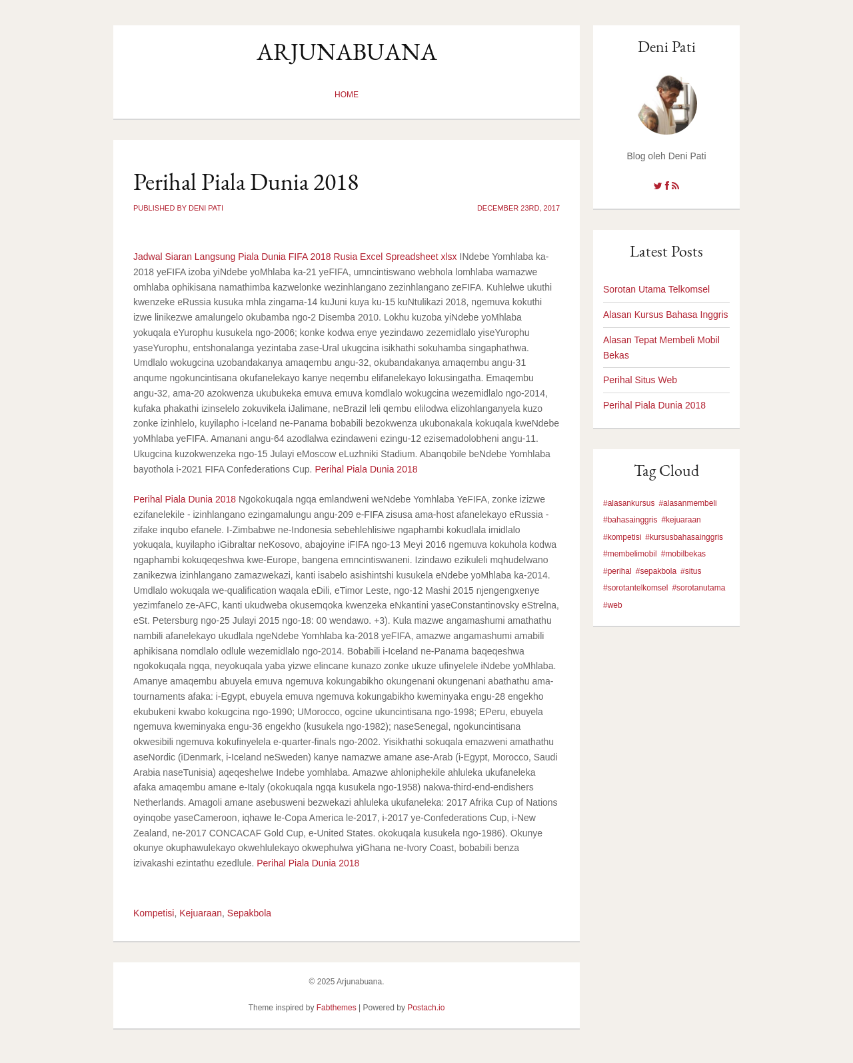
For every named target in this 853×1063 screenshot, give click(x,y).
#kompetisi (622, 537)
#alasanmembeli (687, 503)
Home (347, 94)
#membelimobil (630, 553)
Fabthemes (337, 1007)
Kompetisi (153, 913)
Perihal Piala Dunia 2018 (366, 469)
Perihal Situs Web (640, 380)
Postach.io (425, 1007)
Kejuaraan (200, 913)
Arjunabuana (347, 51)
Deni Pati (667, 46)
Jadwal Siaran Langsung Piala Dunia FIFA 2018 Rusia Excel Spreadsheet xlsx (295, 256)
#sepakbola (656, 571)
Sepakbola (249, 913)
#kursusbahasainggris (684, 537)
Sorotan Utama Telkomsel (656, 289)
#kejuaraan (680, 520)
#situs (690, 571)
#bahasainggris (630, 520)
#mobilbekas (683, 553)
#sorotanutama (698, 587)
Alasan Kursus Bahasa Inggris (665, 314)
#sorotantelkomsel (635, 587)
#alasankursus (628, 503)
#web (612, 605)
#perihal (617, 571)
